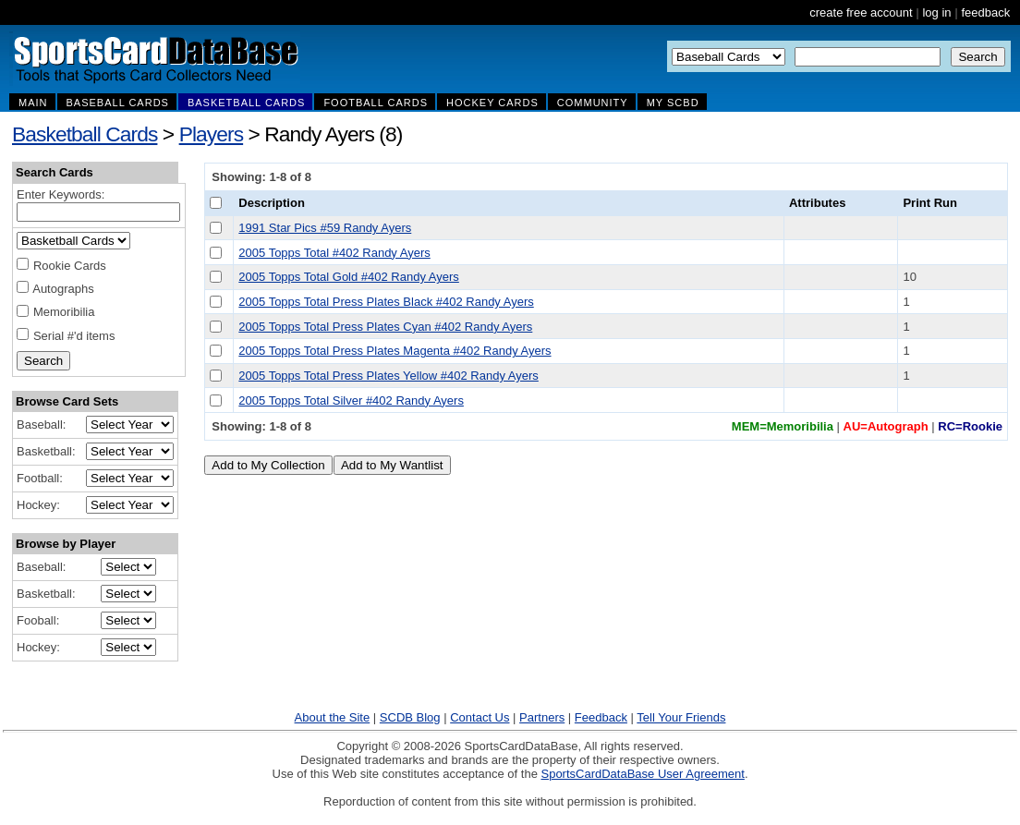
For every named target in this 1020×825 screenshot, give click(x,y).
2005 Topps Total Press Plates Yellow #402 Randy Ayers (388, 375)
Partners (542, 717)
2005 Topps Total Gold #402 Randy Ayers (348, 277)
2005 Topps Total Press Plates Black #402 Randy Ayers (385, 302)
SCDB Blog (410, 717)
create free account (860, 12)
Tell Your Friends (681, 717)
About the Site (332, 717)
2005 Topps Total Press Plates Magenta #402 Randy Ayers (394, 351)
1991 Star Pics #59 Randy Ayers (324, 228)
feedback (985, 12)
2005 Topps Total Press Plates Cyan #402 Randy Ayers (385, 327)
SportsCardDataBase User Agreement (642, 774)
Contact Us (479, 717)
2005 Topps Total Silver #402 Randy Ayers (351, 400)
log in (936, 12)
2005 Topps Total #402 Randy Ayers (334, 253)
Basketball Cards (84, 134)
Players (211, 134)
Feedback (601, 717)
